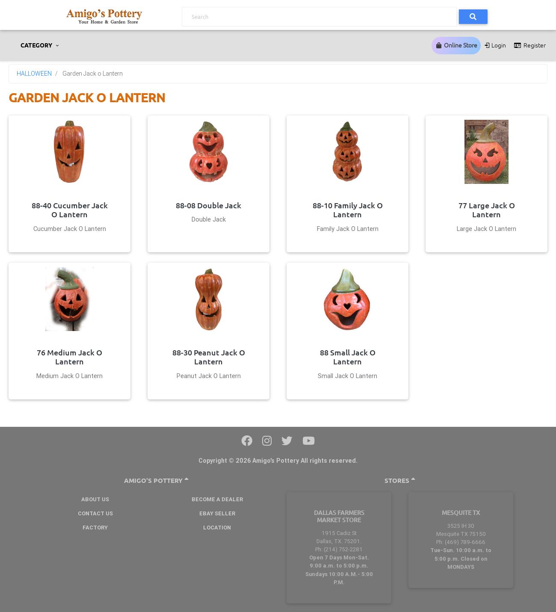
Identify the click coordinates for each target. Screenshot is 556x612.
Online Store (456, 45)
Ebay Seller (217, 513)
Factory (95, 527)
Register (529, 45)
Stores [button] (399, 480)
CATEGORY (37, 45)
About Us (95, 499)
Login (495, 45)
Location (217, 527)
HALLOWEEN (34, 73)
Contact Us (95, 513)
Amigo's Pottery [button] (156, 480)
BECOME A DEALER (217, 499)
